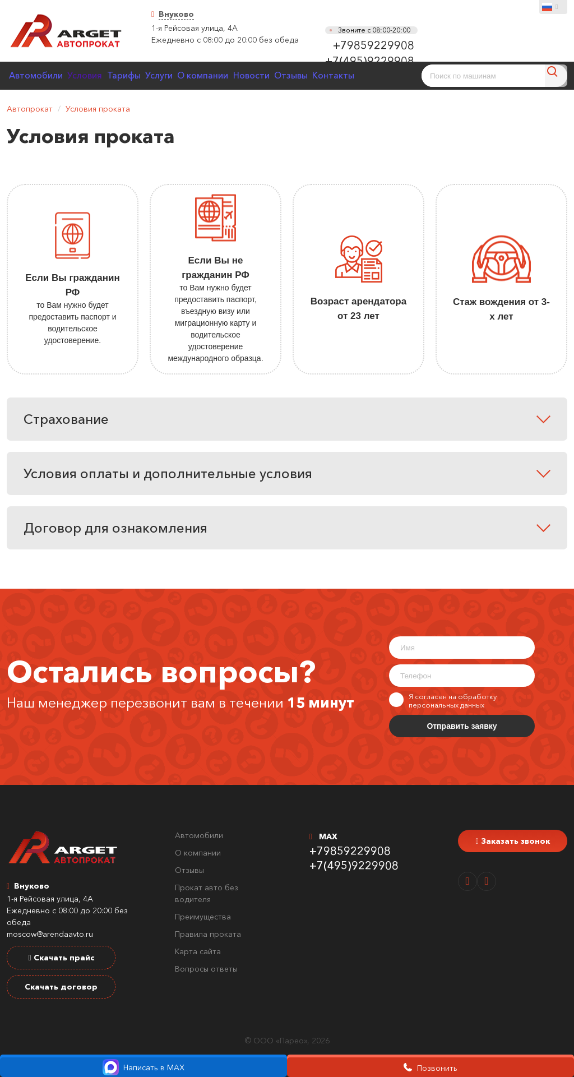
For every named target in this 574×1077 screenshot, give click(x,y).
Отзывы (341, 75)
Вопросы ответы (206, 969)
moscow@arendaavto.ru (50, 934)
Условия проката (98, 109)
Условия (96, 75)
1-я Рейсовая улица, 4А (194, 28)
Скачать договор (61, 987)
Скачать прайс (61, 958)
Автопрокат (30, 109)
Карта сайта (198, 951)
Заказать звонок (512, 841)
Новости (293, 75)
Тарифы (142, 75)
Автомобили (39, 75)
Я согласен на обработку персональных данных (443, 700)
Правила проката (208, 934)
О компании (238, 75)
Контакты (391, 75)
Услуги (186, 75)
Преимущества (203, 917)
